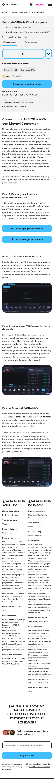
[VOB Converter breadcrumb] (38, 12)
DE (11, 95)
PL (27, 95)
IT (17, 95)
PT (20, 95)
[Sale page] (37, 4)
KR (33, 95)
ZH (36, 95)
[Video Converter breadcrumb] (19, 12)
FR (14, 95)
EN (7, 95)
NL (23, 95)
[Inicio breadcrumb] (4, 12)
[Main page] (10, 4)
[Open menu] (50, 4)
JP (30, 95)
